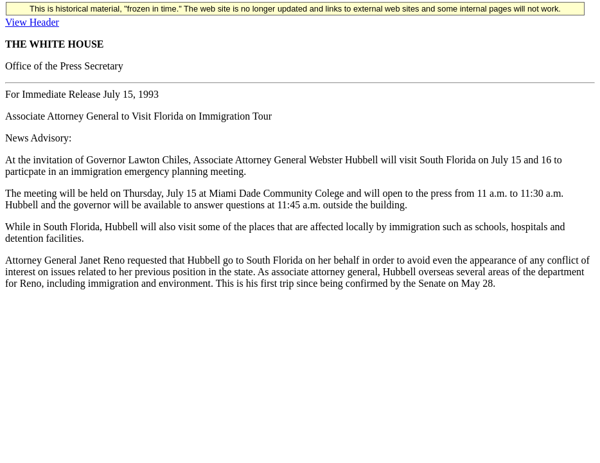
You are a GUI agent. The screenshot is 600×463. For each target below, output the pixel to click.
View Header (32, 22)
